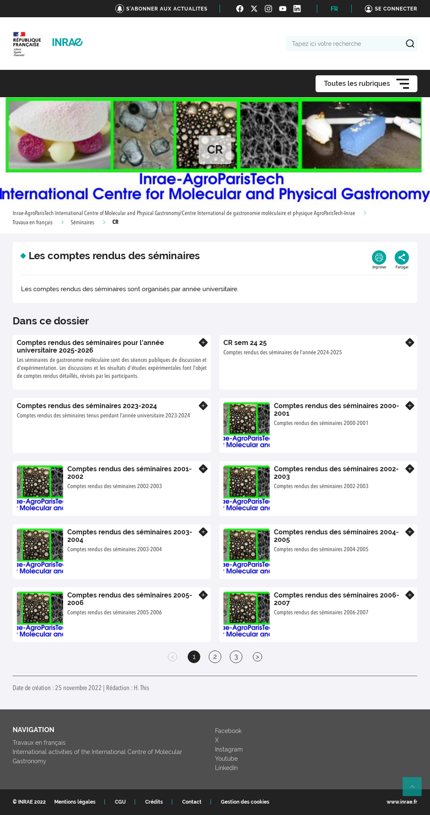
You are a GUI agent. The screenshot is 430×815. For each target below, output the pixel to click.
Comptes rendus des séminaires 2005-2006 (129, 599)
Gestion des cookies (245, 802)
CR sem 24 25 (245, 343)
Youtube (226, 758)
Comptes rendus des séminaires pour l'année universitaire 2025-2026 (90, 346)
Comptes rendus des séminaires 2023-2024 (87, 406)
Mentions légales (75, 802)
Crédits (154, 802)
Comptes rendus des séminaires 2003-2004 (129, 536)
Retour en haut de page (416, 790)
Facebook (228, 730)
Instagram (229, 749)
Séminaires (82, 223)
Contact (192, 802)
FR (334, 8)
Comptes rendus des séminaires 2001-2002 (129, 473)
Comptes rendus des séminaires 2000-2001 (336, 409)
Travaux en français (33, 223)
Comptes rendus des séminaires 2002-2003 (336, 473)
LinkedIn (226, 768)
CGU (120, 802)
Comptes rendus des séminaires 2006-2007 (336, 599)
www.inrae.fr (402, 802)
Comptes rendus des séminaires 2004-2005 (336, 536)
